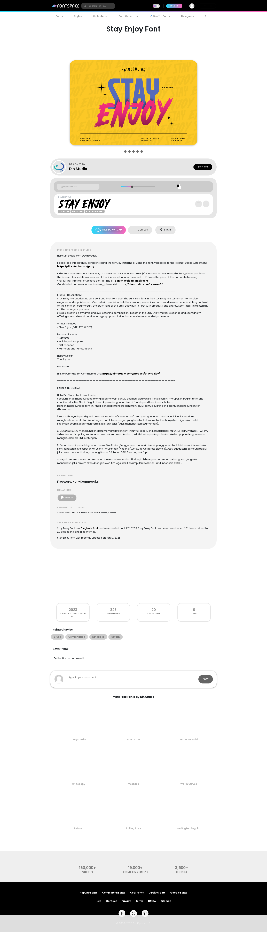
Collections (100, 16)
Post (205, 679)
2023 (73, 609)
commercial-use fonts (135, 872)
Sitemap (166, 901)
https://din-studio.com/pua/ (75, 266)
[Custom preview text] (78, 187)
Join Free (207, 6)
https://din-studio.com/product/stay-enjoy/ (131, 373)
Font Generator (128, 16)
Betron (78, 828)
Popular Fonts (88, 892)
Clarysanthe (78, 739)
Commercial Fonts (113, 892)
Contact (203, 167)
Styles (78, 16)
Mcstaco (133, 784)
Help (98, 901)
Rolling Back (133, 828)
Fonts (59, 16)
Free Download (109, 230)
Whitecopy (78, 784)
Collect (140, 230)
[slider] (132, 187)
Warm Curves (188, 784)
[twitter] (133, 913)
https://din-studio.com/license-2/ (141, 284)
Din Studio (78, 168)
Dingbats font (89, 528)
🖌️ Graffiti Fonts (160, 16)
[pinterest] (145, 913)
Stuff (208, 16)
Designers (187, 16)
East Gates (133, 739)
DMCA (152, 901)
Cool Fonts (137, 892)
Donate (67, 497)
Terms (139, 901)
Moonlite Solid (189, 739)
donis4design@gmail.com (131, 280)
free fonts (87, 872)
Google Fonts (178, 892)
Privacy (126, 901)
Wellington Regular (189, 828)
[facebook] (122, 913)
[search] (98, 6)
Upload (174, 6)
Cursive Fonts (157, 892)
